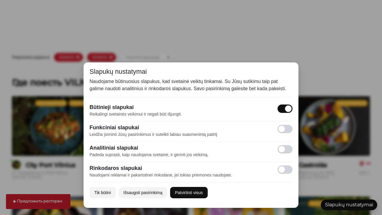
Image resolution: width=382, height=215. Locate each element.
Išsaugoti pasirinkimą (143, 192)
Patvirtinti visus (189, 192)
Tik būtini (102, 192)
